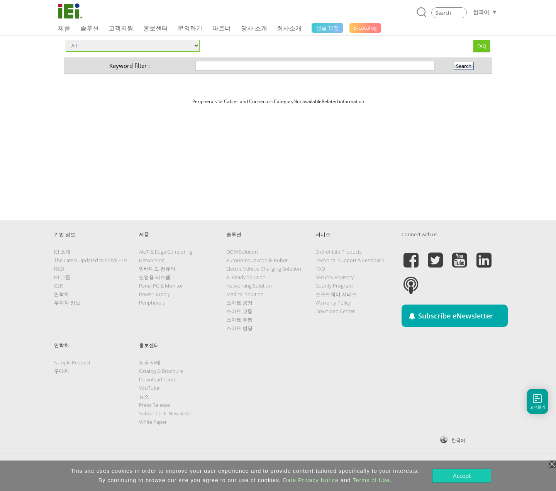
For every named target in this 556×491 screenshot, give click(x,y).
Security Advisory (334, 277)
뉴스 (144, 396)
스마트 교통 (239, 311)
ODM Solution (242, 251)
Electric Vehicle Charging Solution (263, 268)
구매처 (61, 370)
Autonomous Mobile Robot (257, 260)
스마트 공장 (239, 302)
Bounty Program (334, 285)
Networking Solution (249, 285)
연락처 (61, 294)
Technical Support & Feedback (349, 260)
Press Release (154, 404)
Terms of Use (371, 480)
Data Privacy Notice (311, 480)
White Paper (153, 421)
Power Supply (154, 294)
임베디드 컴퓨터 (157, 268)
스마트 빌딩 (239, 328)
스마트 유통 (239, 319)
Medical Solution (245, 294)
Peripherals (152, 302)
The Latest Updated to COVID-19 (90, 260)
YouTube (149, 387)
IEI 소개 (62, 251)
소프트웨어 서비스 (336, 294)
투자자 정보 (67, 302)
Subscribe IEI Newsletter (165, 413)
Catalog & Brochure (161, 370)
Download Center (335, 311)
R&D (59, 268)
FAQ (481, 46)
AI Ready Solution (246, 277)
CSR (58, 285)
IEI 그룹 (62, 277)
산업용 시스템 (154, 277)
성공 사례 (149, 362)
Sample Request (72, 362)
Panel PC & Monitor (161, 285)
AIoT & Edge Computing (165, 251)
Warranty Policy (333, 302)
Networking (151, 260)
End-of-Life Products (338, 251)
